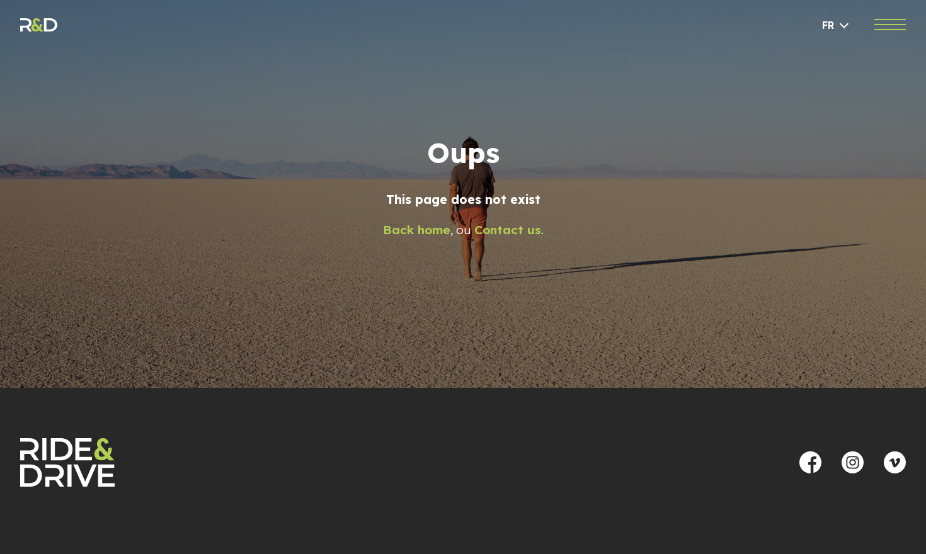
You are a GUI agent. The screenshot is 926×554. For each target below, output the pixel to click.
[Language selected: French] (836, 25)
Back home (416, 229)
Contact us (507, 229)
